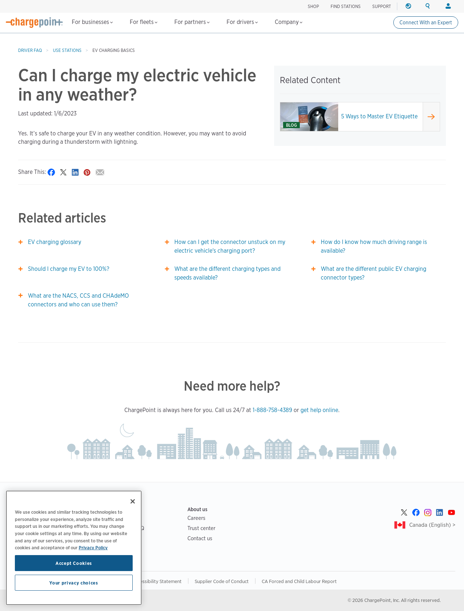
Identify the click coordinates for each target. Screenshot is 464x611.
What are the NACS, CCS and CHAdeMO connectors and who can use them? (78, 300)
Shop (313, 6)
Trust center (201, 528)
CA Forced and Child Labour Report (299, 581)
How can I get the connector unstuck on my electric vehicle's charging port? (229, 246)
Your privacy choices (73, 583)
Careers (196, 517)
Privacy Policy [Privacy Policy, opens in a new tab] (93, 547)
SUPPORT (381, 6)
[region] (74, 547)
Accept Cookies (73, 563)
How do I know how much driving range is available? (374, 246)
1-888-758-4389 (272, 410)
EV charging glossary (54, 242)
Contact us (199, 538)
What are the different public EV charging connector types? (373, 273)
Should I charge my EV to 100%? (68, 268)
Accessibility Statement (157, 581)
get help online (319, 410)
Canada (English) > (432, 524)
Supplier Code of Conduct (222, 581)
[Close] (133, 501)
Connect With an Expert (425, 22)
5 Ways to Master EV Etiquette (379, 116)
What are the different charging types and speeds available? (227, 273)
